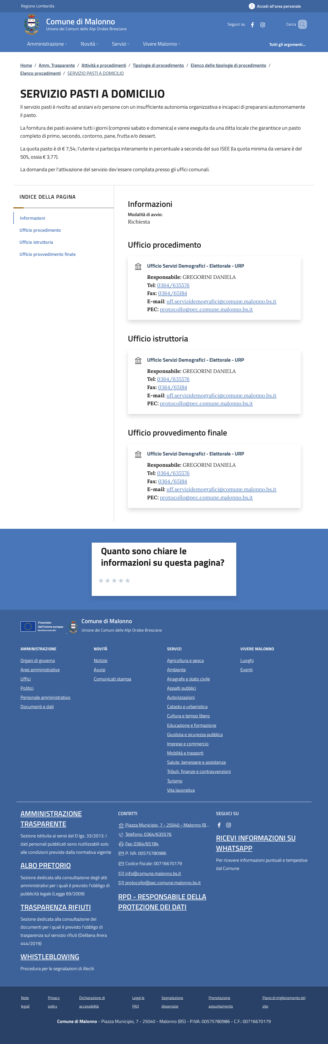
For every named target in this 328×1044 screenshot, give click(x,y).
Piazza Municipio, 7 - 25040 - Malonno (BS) (164, 824)
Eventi (246, 669)
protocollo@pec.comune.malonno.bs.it (206, 309)
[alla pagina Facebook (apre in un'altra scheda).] (245, 24)
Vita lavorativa (181, 790)
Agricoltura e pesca (185, 660)
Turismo (174, 780)
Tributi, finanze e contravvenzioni (199, 771)
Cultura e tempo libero (188, 715)
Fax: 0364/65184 (138, 843)
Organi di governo (37, 660)
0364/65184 (172, 293)
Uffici (25, 678)
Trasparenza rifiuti (55, 907)
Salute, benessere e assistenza (196, 762)
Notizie (100, 660)
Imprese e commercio (188, 743)
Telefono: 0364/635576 (144, 834)
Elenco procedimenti (40, 73)
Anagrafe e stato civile (188, 678)
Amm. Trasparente (57, 65)
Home (26, 65)
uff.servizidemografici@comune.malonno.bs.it (221, 301)
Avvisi (99, 669)
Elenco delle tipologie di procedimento (228, 65)
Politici (27, 688)
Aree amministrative (40, 669)
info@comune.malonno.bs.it (149, 873)
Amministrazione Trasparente (51, 818)
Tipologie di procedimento (158, 65)
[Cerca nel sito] (301, 24)
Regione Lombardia (37, 6)
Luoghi (247, 660)
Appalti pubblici (181, 688)
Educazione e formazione (191, 725)
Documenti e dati (37, 706)
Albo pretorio (45, 865)
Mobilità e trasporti (185, 752)
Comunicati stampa (112, 678)
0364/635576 (173, 285)
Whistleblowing (49, 956)
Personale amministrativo (45, 697)
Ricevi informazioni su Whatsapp (256, 843)
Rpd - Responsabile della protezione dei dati (162, 901)
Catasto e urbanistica (187, 706)
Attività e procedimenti (103, 65)
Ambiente (176, 669)
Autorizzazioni (181, 697)
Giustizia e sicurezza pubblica (195, 734)
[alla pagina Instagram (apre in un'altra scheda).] (255, 24)
